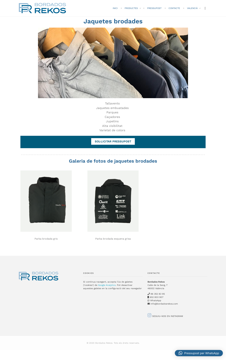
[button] (199, 353)
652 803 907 (156, 297)
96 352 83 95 (158, 294)
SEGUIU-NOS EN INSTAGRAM (165, 316)
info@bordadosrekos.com (164, 303)
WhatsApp (155, 300)
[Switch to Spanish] (1, 351)
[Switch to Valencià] (1, 353)
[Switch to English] (1, 354)
